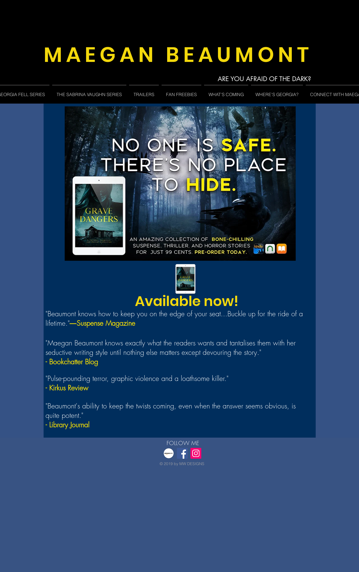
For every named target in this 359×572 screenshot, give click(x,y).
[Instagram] (195, 453)
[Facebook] (182, 453)
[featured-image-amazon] (168, 453)
